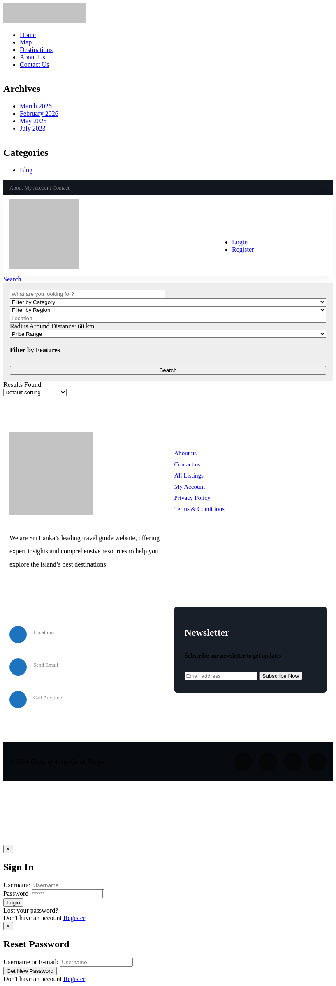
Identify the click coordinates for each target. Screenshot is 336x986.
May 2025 (33, 120)
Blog (26, 169)
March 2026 (36, 106)
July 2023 (33, 128)
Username (16, 884)
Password (15, 893)
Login (240, 242)
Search (12, 279)
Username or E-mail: (30, 961)
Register (74, 917)
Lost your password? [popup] (30, 910)
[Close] (8, 849)
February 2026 (39, 113)
